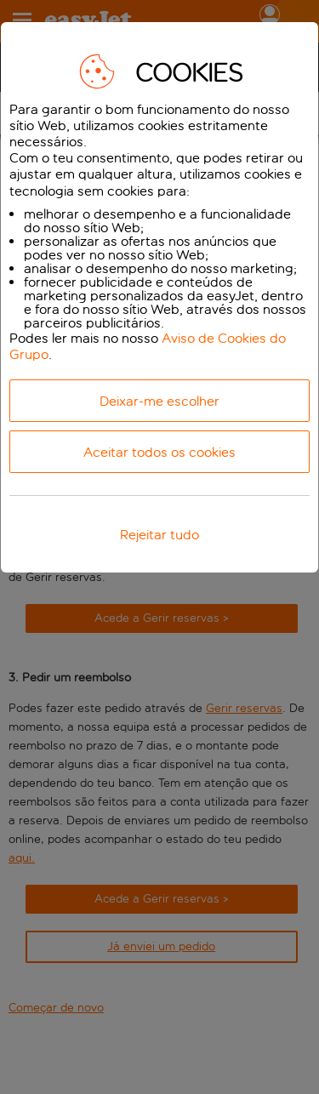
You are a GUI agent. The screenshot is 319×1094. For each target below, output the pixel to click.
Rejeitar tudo (159, 535)
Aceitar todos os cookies (159, 452)
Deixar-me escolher (159, 401)
